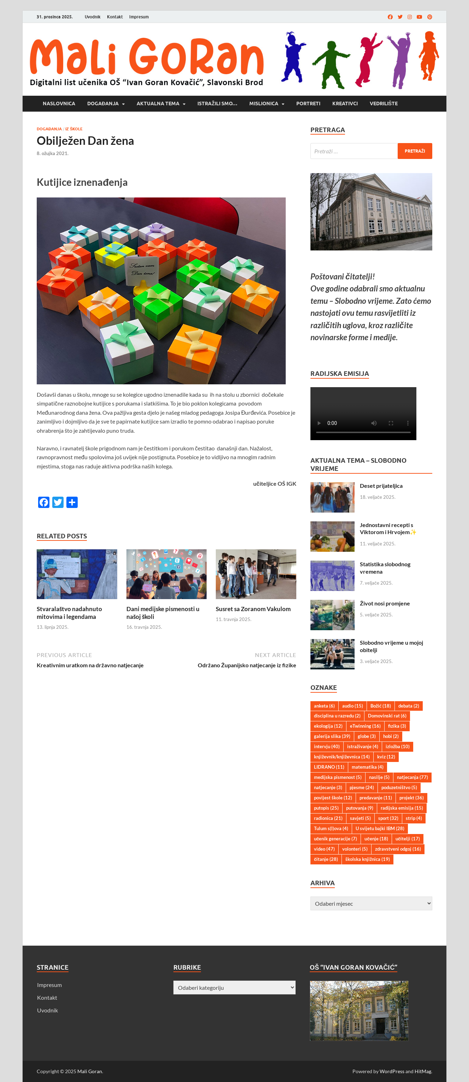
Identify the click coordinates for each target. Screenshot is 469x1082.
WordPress (392, 1071)
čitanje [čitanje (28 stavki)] (326, 859)
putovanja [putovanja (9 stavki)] (359, 808)
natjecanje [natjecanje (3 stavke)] (328, 787)
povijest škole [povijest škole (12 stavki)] (333, 797)
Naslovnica (59, 103)
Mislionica (263, 103)
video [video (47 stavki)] (324, 849)
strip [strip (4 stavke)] (414, 818)
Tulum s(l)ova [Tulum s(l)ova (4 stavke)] (331, 828)
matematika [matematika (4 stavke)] (368, 767)
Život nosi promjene (385, 603)
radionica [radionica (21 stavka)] (328, 818)
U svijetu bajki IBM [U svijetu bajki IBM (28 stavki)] (380, 828)
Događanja (103, 103)
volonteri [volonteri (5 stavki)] (355, 849)
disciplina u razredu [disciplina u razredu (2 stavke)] (337, 716)
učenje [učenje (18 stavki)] (376, 838)
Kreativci (345, 103)
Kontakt (115, 16)
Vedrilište (384, 103)
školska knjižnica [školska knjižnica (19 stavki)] (367, 859)
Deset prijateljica (381, 485)
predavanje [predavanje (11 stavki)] (376, 797)
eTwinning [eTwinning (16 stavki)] (365, 726)
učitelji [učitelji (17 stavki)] (408, 838)
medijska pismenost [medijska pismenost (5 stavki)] (338, 777)
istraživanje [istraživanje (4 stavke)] (362, 746)
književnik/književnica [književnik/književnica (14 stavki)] (342, 756)
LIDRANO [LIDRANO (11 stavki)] (329, 767)
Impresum (139, 16)
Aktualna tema (158, 103)
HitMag (423, 1071)
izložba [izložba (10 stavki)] (398, 746)
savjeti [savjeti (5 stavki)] (360, 818)
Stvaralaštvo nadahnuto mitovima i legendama (69, 612)
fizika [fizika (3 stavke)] (397, 726)
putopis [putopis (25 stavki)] (326, 808)
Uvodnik (93, 16)
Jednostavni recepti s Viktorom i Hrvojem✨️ (388, 528)
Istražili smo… (217, 103)
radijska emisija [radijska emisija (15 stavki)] (402, 808)
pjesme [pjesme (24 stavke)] (362, 787)
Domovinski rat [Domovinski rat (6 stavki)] (387, 716)
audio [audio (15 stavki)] (352, 706)
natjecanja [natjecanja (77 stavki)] (412, 777)
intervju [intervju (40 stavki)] (327, 746)
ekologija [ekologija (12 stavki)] (328, 726)
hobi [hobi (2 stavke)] (391, 736)
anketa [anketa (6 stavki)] (324, 706)
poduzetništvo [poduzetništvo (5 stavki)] (399, 787)
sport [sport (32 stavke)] (388, 818)
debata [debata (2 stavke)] (408, 706)
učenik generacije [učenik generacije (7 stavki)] (335, 838)
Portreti (308, 103)
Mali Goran (89, 1071)
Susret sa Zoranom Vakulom (253, 609)
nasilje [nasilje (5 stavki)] (379, 777)
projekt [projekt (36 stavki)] (411, 797)
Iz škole (74, 128)
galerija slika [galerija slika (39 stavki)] (332, 736)
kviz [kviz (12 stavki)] (386, 756)
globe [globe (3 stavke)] (367, 736)
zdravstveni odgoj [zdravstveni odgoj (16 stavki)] (398, 849)
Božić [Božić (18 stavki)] (380, 706)
